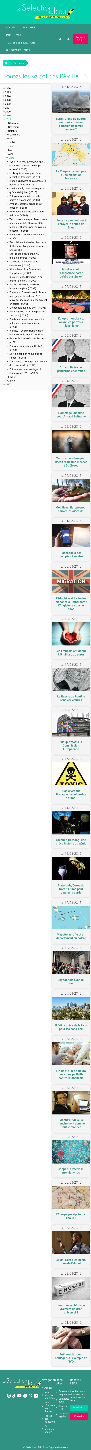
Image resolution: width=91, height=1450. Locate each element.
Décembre (12, 123)
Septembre (13, 134)
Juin (9, 146)
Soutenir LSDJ (80, 39)
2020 (7, 111)
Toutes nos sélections (48, 1418)
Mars (10, 157)
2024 (7, 96)
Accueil (11, 27)
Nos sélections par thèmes (48, 1407)
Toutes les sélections (20, 42)
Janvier (11, 380)
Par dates (29, 27)
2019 (7, 115)
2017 (7, 384)
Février (10, 376)
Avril (9, 153)
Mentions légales (62, 1415)
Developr (63, 1447)
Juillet (10, 142)
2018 (7, 119)
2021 (7, 107)
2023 (7, 100)
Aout (9, 138)
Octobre (11, 130)
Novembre (12, 127)
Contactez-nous (63, 1400)
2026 (7, 88)
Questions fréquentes (63, 1393)
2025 (7, 92)
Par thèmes (13, 35)
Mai (9, 150)
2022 (7, 103)
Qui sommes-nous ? (18, 50)
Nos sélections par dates (48, 1395)
